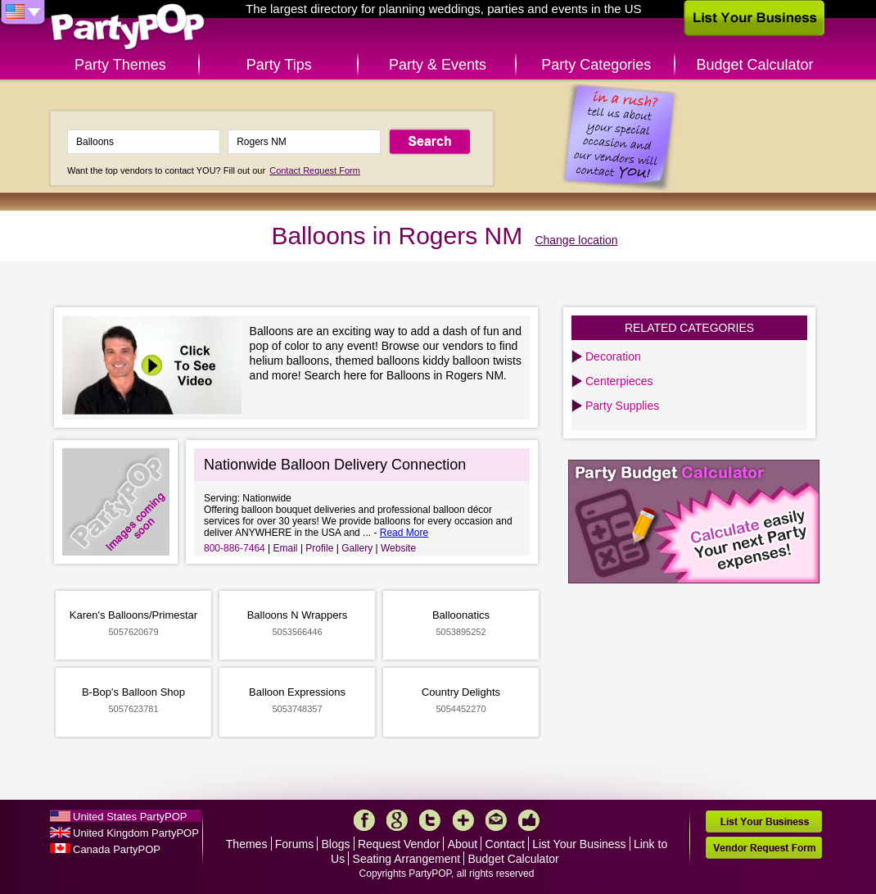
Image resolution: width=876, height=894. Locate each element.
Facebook (364, 820)
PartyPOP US (127, 27)
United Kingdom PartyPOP (136, 833)
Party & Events (437, 65)
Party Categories (596, 65)
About (463, 844)
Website (398, 548)
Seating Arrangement (407, 858)
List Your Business (578, 844)
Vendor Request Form (764, 848)
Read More (404, 532)
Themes (247, 844)
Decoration (613, 356)
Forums (294, 844)
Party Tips (279, 65)
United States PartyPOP (130, 816)
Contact (505, 844)
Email (285, 548)
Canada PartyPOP (116, 849)
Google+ (397, 820)
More (463, 820)
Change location (576, 240)
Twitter (429, 820)
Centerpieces (619, 381)
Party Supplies (622, 405)
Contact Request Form (314, 170)
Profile (319, 548)
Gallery (357, 548)
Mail (496, 820)
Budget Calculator (755, 65)
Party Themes (120, 65)
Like (529, 820)
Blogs (336, 844)
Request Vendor (399, 844)
